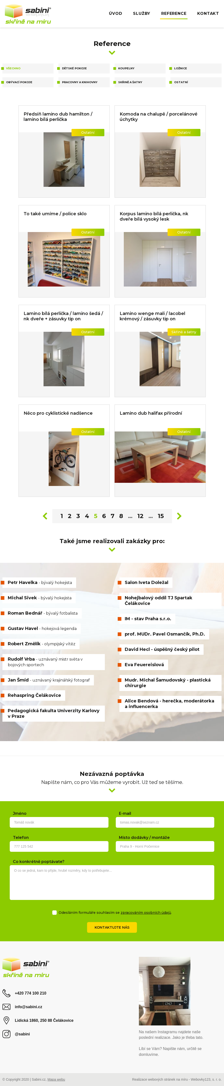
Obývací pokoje (19, 82)
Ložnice (180, 68)
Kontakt (208, 13)
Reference (173, 13)
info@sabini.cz (22, 1007)
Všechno (13, 68)
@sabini (16, 1034)
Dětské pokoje (74, 68)
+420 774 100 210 (24, 993)
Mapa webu (56, 1079)
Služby (141, 13)
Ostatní (181, 82)
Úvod (115, 13)
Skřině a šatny (130, 82)
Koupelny (126, 68)
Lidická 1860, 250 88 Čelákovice (37, 1020)
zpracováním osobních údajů (146, 912)
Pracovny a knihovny (80, 82)
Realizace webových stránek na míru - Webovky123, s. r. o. (177, 1079)
